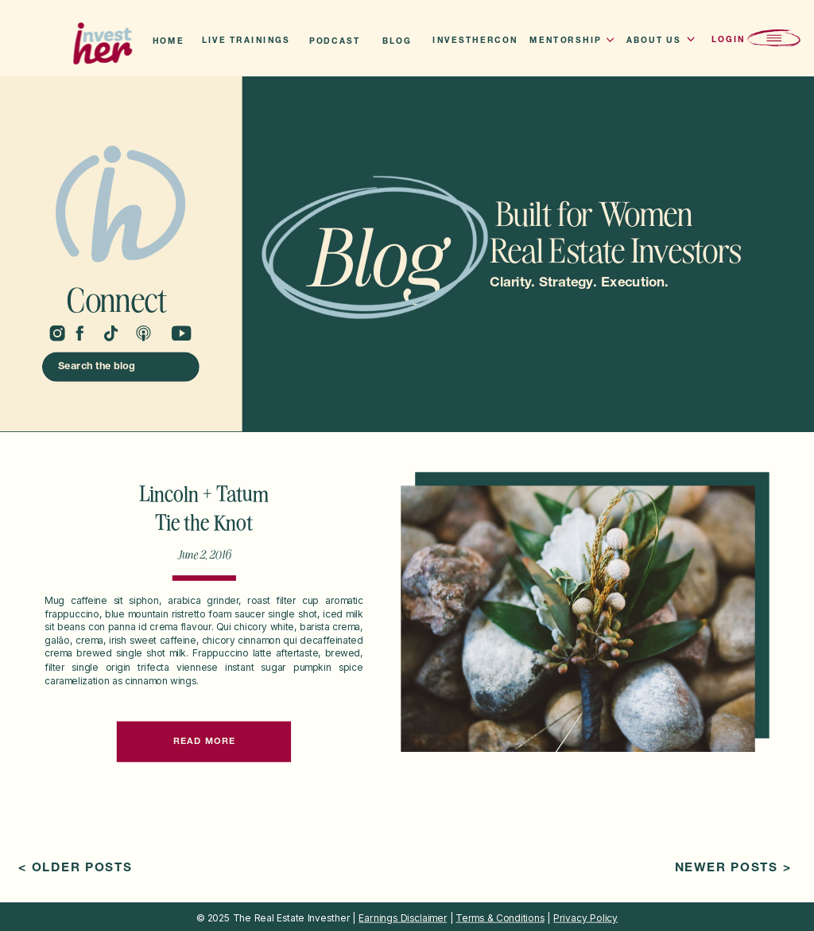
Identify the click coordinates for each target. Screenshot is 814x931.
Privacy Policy (585, 918)
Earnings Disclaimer (403, 918)
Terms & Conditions (499, 918)
